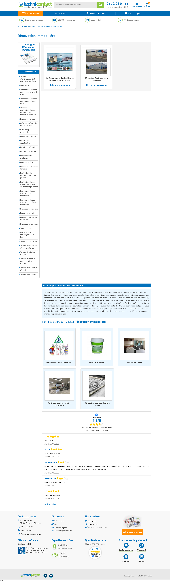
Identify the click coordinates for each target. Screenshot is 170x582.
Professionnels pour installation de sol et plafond (28, 175)
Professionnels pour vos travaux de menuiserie (28, 193)
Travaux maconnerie (28, 274)
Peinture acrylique (97, 362)
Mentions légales (61, 529)
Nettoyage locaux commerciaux (59, 362)
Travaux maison (37, 26)
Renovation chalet (134, 362)
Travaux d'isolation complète (27, 253)
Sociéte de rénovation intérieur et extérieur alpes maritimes (59, 79)
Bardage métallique (27, 118)
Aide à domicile (25, 85)
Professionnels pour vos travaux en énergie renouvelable (28, 202)
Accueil (20, 26)
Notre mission (60, 521)
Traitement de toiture (28, 241)
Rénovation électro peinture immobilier (96, 79)
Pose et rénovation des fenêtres (29, 167)
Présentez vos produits (97, 528)
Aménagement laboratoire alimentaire (59, 404)
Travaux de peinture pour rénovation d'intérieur (28, 260)
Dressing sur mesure (28, 136)
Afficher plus (51, 504)
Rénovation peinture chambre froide (97, 404)
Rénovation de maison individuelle (28, 218)
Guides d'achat (94, 525)
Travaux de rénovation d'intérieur (28, 268)
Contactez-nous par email (30, 534)
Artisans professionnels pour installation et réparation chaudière (28, 111)
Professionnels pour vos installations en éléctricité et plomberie (29, 184)
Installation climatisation (25, 141)
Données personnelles (63, 533)
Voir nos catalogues (132, 532)
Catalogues (92, 521)
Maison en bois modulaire (26, 156)
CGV (56, 525)
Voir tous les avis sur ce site (97, 430)
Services (27, 26)
